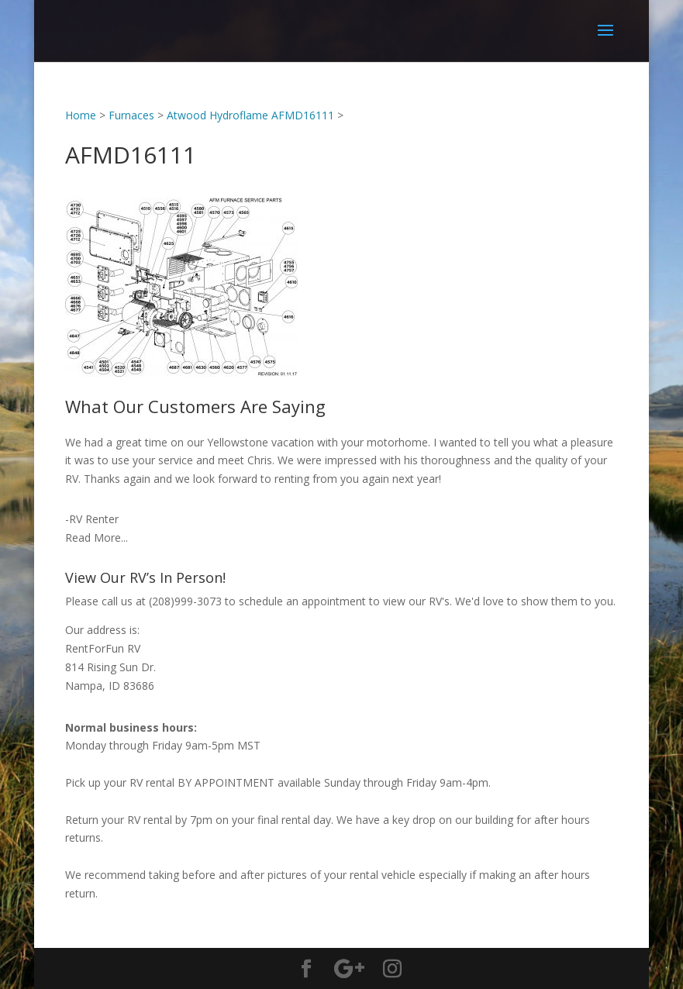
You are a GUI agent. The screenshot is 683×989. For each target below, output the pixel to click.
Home (80, 115)
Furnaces (131, 115)
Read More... (96, 537)
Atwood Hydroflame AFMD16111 (250, 115)
